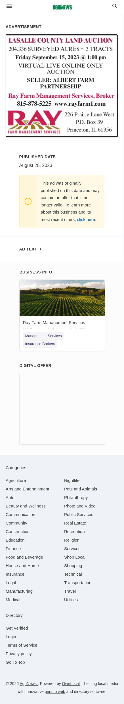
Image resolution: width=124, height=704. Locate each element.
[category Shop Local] (74, 557)
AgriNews (29, 683)
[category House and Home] (22, 565)
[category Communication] (20, 514)
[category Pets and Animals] (80, 488)
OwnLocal (71, 683)
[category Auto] (10, 497)
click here (86, 219)
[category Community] (16, 523)
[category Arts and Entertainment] (27, 488)
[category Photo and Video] (80, 506)
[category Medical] (13, 599)
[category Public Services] (78, 514)
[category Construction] (18, 531)
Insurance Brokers (40, 344)
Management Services (43, 336)
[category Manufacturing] (19, 591)
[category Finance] (13, 548)
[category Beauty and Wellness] (26, 506)
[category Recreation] (74, 531)
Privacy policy (19, 653)
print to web (55, 691)
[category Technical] (73, 574)
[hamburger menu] (9, 6)
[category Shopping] (73, 565)
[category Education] (15, 540)
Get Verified (17, 628)
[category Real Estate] (75, 523)
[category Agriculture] (16, 480)
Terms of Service (21, 645)
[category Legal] (11, 582)
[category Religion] (71, 540)
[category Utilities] (71, 599)
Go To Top (15, 662)
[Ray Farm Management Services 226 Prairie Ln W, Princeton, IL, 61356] (62, 307)
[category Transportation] (77, 582)
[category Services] (72, 548)
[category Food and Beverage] (24, 557)
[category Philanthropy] (76, 497)
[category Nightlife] (71, 480)
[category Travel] (70, 591)
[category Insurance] (15, 574)
